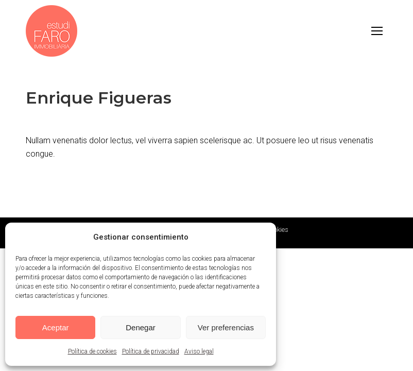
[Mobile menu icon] (377, 31)
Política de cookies (92, 351)
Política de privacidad (150, 351)
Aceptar (55, 327)
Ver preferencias (226, 327)
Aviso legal (199, 351)
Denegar (141, 327)
